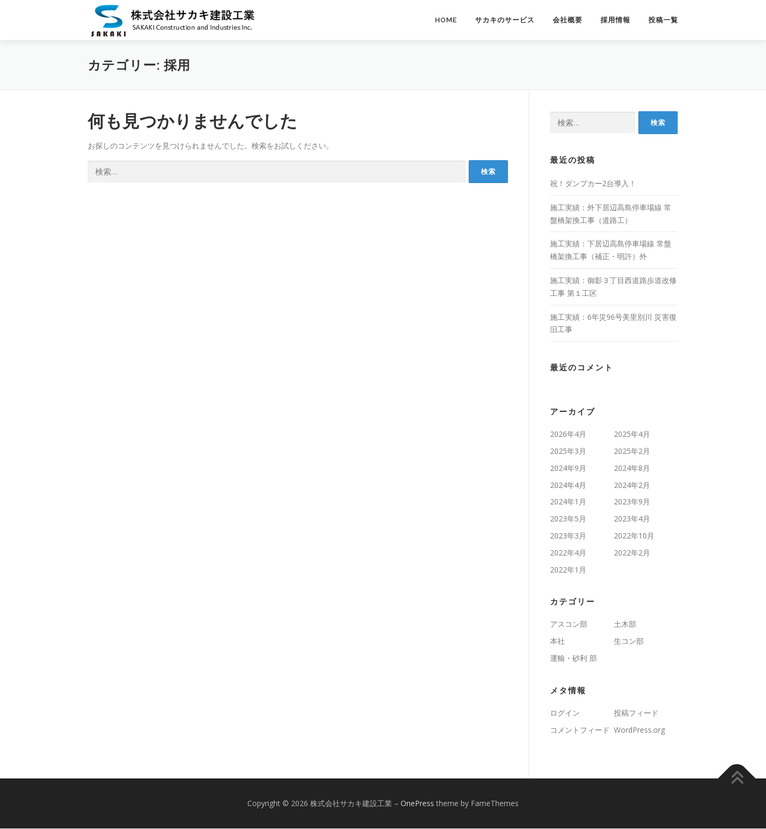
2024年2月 (632, 485)
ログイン (565, 713)
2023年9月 (632, 502)
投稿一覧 (663, 20)
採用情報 (615, 20)
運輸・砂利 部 (573, 658)
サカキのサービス (505, 20)
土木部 (625, 624)
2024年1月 (568, 502)
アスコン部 (568, 624)
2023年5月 (568, 519)
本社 (557, 641)
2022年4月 (568, 553)
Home (446, 20)
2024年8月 (632, 468)
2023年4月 (632, 519)
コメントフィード (580, 730)
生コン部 (629, 641)
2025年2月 (632, 451)
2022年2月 (632, 553)
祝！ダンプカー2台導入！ (593, 184)
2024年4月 (568, 485)
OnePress (417, 804)
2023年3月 (568, 536)
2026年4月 (568, 434)
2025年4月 (632, 434)
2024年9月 (568, 468)
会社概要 (567, 20)
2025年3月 (568, 451)
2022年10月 (634, 536)
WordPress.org (639, 730)
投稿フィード (636, 713)
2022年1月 (568, 570)
